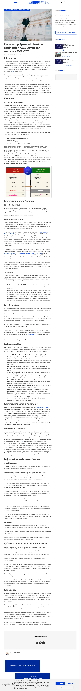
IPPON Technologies (62, 678)
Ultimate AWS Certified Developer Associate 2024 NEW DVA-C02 (22, 253)
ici (13, 71)
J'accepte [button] (60, 683)
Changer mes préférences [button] (65, 687)
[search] (65, 2)
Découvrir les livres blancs (66, 32)
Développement (24, 9)
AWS (6, 9)
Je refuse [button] (70, 683)
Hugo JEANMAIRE (9, 55)
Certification (13, 9)
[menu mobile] (15, 2)
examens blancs (33, 334)
